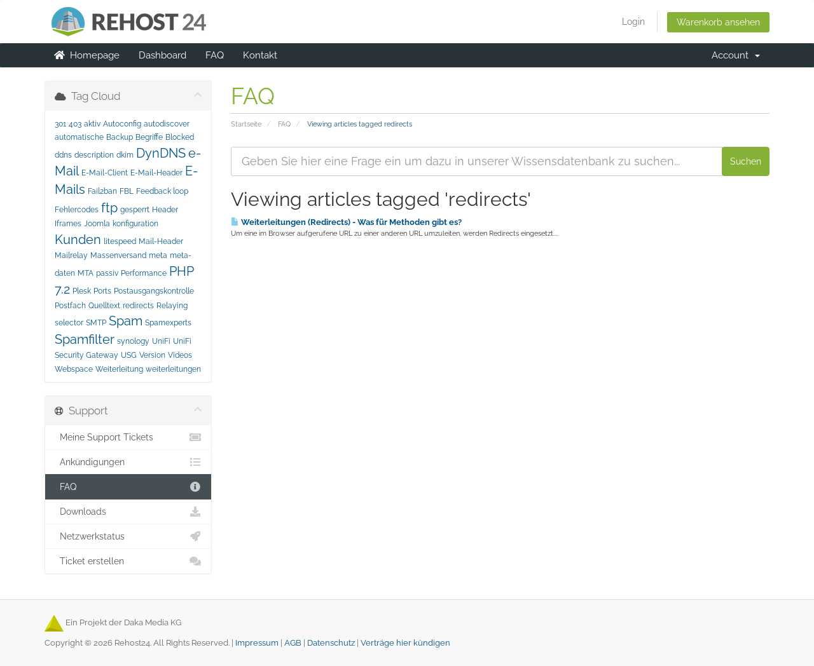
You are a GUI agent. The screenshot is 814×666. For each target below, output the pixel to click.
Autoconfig (122, 123)
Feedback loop (162, 191)
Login (633, 22)
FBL (127, 191)
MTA (85, 273)
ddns (63, 155)
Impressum (257, 643)
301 (60, 123)
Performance (144, 273)
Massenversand (118, 255)
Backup (119, 137)
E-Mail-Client (104, 172)
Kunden (78, 239)
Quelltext (104, 305)
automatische (79, 137)
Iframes (68, 223)
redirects (138, 305)
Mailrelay (71, 255)
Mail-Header (161, 241)
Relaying (172, 305)
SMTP (96, 322)
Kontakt (260, 55)
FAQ (214, 55)
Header (165, 209)
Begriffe (149, 137)
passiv (107, 273)
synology (133, 341)
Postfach (70, 305)
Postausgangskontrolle (154, 291)
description (94, 155)
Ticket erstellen (128, 561)
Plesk (81, 291)
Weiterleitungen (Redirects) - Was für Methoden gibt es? (346, 222)
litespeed (120, 241)
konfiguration (135, 223)
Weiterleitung (119, 369)
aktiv (92, 123)
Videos (180, 355)
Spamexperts (168, 322)
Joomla (97, 223)
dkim (125, 155)
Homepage (87, 55)
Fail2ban (102, 191)
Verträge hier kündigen (405, 643)
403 (75, 123)
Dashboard (162, 55)
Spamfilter (84, 339)
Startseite (246, 123)
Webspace (74, 369)
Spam (125, 321)
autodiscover (167, 123)
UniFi (161, 341)
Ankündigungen (128, 462)
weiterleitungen (173, 369)
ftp (109, 207)
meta (158, 255)
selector (69, 322)
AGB (292, 643)
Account (736, 55)
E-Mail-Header (156, 172)
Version (152, 355)
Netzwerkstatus (128, 536)
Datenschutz (331, 643)
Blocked (179, 137)
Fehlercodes (77, 209)
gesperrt (134, 209)
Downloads (128, 511)
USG (129, 355)
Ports (102, 291)
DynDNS (161, 153)
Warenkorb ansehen (718, 22)
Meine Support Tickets (128, 437)
